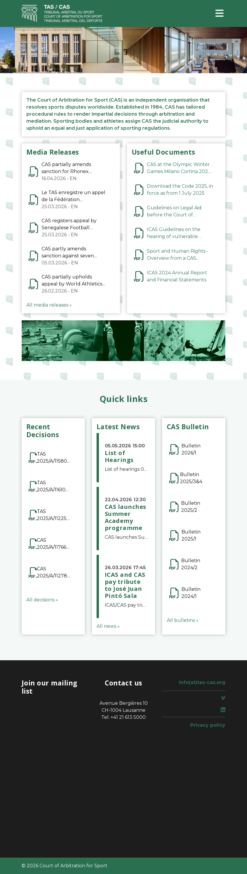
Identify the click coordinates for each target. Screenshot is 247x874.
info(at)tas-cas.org (202, 682)
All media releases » (49, 305)
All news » (108, 626)
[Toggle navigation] (219, 13)
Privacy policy (207, 725)
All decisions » (42, 600)
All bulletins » (182, 620)
